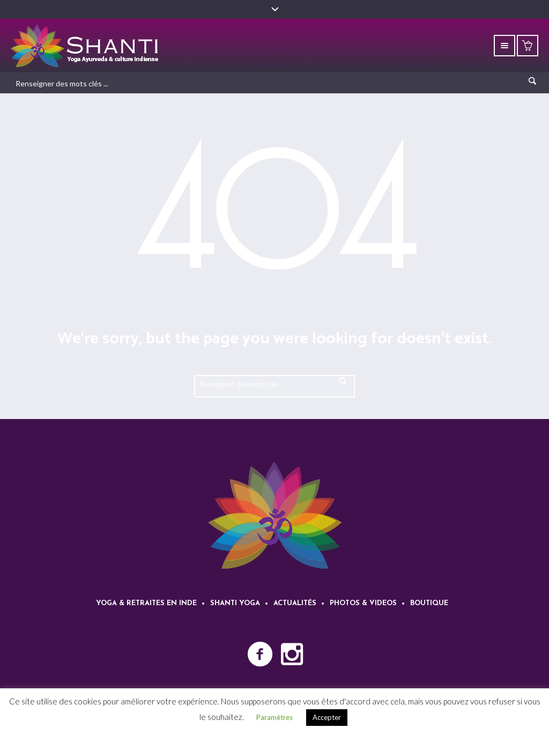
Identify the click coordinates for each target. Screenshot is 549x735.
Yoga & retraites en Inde (146, 603)
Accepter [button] (327, 717)
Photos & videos (363, 603)
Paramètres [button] (274, 717)
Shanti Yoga (235, 603)
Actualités (294, 603)
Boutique (429, 603)
